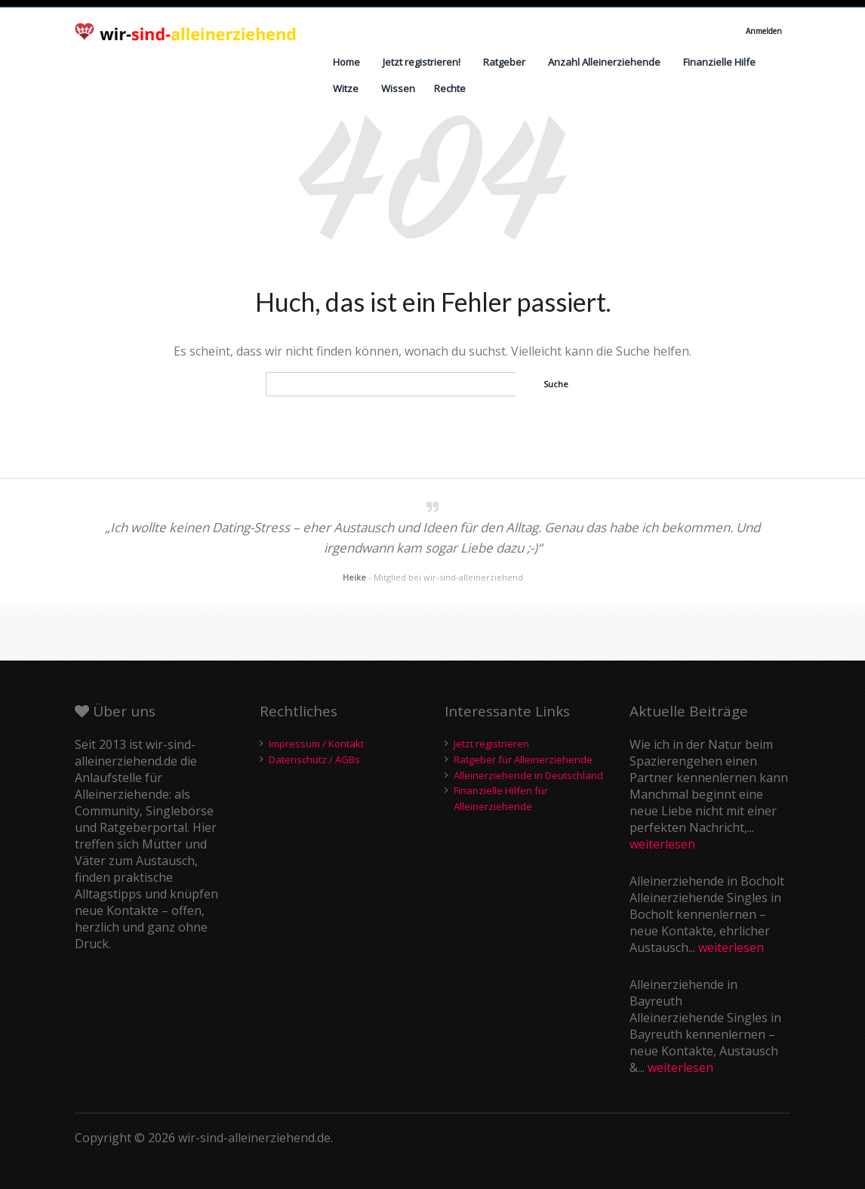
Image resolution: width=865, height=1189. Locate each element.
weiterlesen (662, 844)
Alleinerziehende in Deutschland (528, 775)
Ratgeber (504, 62)
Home (346, 62)
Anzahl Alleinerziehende (604, 62)
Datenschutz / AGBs (314, 759)
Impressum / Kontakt (316, 743)
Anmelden (764, 31)
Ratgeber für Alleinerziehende (523, 759)
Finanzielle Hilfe (719, 62)
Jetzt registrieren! (421, 62)
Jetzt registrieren (491, 743)
